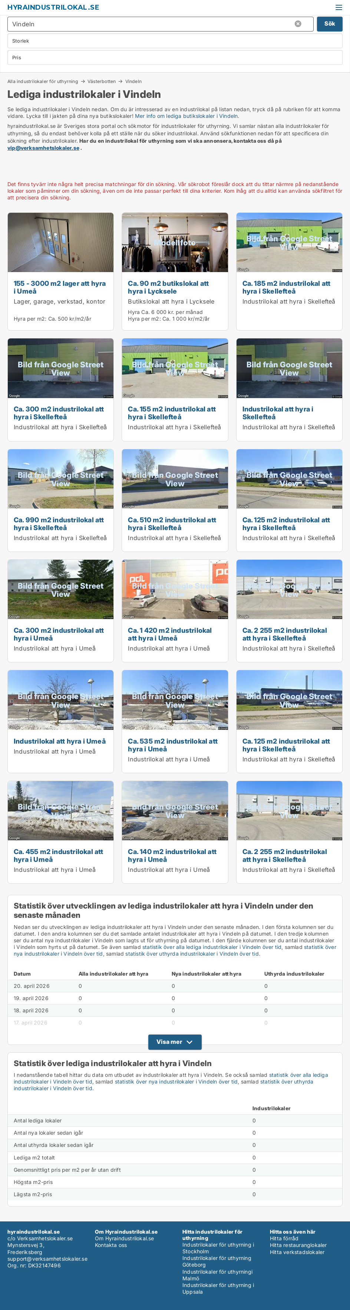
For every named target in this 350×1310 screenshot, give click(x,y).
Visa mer (169, 1041)
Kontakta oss (111, 1245)
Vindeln (133, 81)
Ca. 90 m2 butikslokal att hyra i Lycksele (168, 287)
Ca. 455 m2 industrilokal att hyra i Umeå (58, 855)
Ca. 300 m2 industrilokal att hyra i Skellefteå (59, 413)
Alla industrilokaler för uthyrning (42, 81)
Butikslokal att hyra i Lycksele (171, 301)
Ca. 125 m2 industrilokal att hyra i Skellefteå (286, 524)
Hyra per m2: (30, 318)
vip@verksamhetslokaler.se (43, 148)
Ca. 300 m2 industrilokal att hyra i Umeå (59, 634)
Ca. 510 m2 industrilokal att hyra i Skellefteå (172, 524)
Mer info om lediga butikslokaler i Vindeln (186, 116)
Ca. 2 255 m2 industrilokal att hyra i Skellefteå (284, 634)
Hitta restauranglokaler (298, 1245)
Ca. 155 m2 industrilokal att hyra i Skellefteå (172, 413)
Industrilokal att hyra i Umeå (55, 648)
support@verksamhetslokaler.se (47, 1259)
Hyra (134, 312)
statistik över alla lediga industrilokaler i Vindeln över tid (211, 947)
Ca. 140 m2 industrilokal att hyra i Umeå (172, 855)
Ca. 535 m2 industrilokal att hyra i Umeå (173, 745)
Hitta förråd (284, 1238)
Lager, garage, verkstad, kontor (59, 301)
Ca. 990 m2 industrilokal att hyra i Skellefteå (59, 524)
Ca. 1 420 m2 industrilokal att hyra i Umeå (170, 634)
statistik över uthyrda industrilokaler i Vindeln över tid (191, 953)
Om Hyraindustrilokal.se (124, 1238)
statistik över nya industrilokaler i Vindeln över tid (176, 1081)
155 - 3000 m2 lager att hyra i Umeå (60, 287)
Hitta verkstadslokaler (297, 1252)
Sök (329, 23)
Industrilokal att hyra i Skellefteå (289, 301)
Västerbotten (102, 81)
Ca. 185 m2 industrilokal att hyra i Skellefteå (286, 287)
